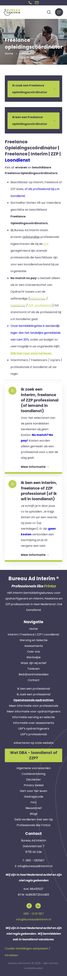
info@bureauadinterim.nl (35, 866)
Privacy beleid (33, 785)
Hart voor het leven (33, 791)
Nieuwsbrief (33, 808)
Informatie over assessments (33, 723)
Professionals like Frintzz (34, 825)
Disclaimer (33, 779)
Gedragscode (33, 797)
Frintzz (50, 586)
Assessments (33, 646)
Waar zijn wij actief (33, 663)
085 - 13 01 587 (33, 914)
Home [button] (9, 53)
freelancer (18, 305)
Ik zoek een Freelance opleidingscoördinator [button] (33, 88)
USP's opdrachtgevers (33, 729)
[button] (30, 2)
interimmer (38, 299)
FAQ (33, 802)
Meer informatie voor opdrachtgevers (33, 711)
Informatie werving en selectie (33, 717)
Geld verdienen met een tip (33, 819)
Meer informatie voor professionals (33, 706)
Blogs (33, 814)
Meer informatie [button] (35, 467)
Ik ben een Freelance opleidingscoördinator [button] (33, 120)
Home (33, 629)
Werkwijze (33, 657)
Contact (33, 680)
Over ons (33, 652)
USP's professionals (33, 734)
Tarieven (33, 669)
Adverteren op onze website (34, 743)
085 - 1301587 (35, 860)
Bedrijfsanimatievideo (34, 674)
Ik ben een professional (33, 689)
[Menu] (59, 12)
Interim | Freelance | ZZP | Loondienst (33, 634)
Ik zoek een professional (33, 694)
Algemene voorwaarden (33, 768)
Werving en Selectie (34, 640)
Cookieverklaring (33, 774)
